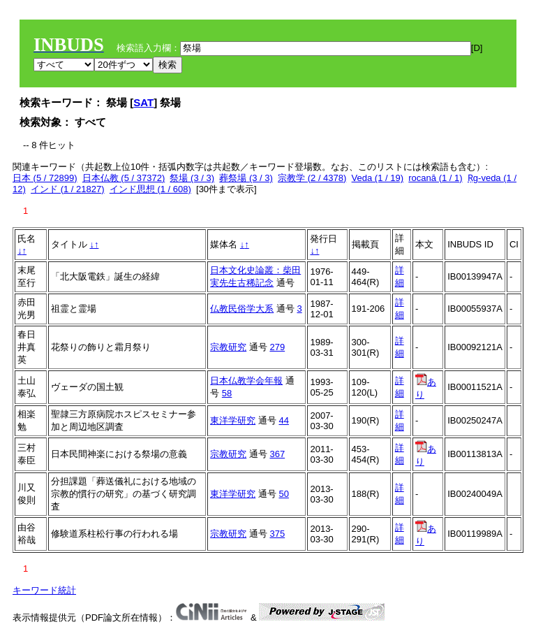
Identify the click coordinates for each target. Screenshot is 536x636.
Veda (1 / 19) (377, 178)
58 (227, 393)
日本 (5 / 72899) (45, 178)
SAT (143, 102)
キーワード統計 (44, 590)
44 (283, 420)
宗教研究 (228, 347)
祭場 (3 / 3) (192, 178)
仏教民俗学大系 (242, 308)
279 (277, 347)
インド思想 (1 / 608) (150, 189)
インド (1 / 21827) (68, 189)
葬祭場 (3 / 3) (246, 178)
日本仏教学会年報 (246, 380)
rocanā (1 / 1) (435, 178)
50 (283, 494)
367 (277, 454)
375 (277, 533)
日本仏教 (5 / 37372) (123, 178)
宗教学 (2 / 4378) (312, 178)
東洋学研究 (232, 420)
